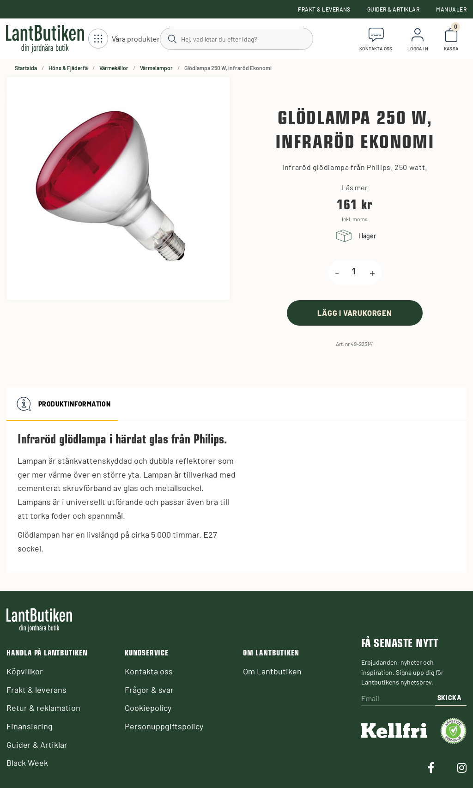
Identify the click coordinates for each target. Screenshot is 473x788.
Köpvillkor (24, 671)
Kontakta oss (149, 671)
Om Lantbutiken (272, 671)
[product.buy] (355, 313)
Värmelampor (156, 68)
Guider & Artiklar (393, 9)
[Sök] (236, 38)
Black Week (27, 763)
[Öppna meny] (124, 39)
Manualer (451, 9)
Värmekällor (113, 68)
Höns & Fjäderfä (68, 68)
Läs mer (355, 187)
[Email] (398, 699)
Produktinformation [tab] (62, 404)
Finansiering (29, 726)
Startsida (26, 68)
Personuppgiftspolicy (164, 726)
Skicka (449, 698)
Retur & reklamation (43, 708)
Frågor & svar (149, 690)
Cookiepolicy (148, 708)
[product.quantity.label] (354, 272)
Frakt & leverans (324, 9)
